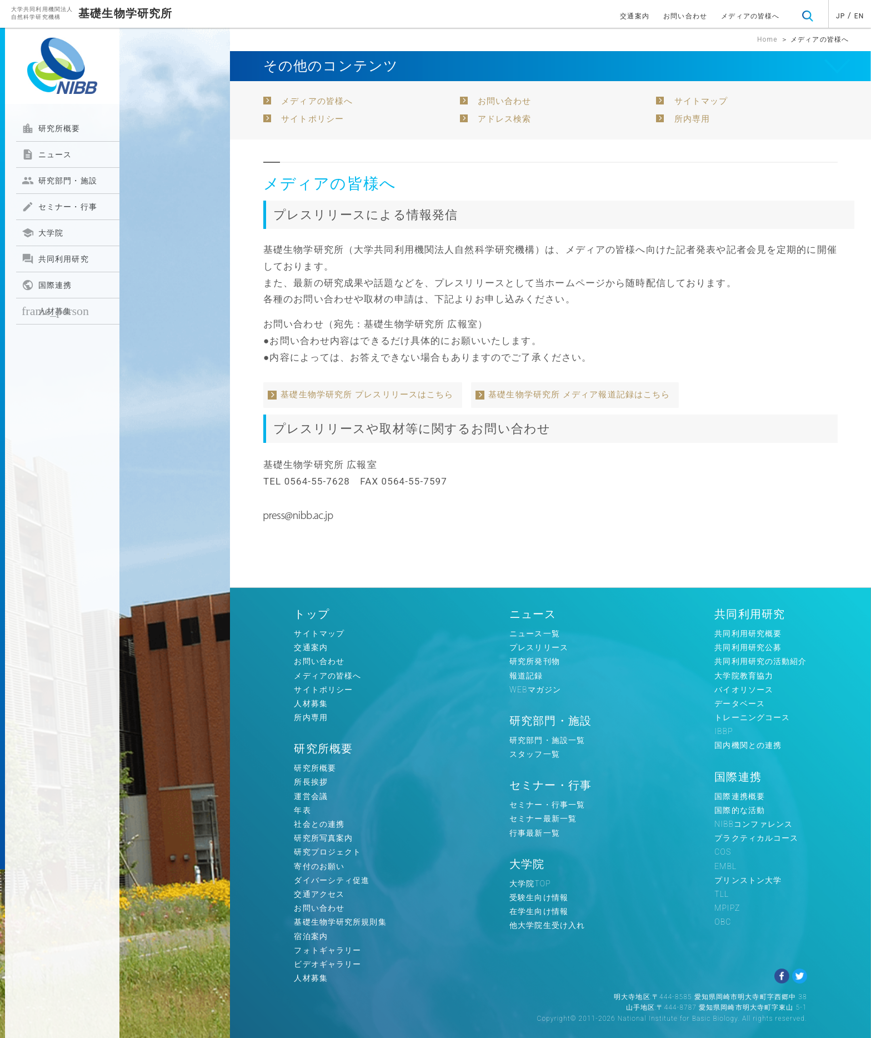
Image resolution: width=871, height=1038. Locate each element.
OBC (722, 921)
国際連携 (47, 285)
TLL (721, 894)
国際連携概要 (739, 796)
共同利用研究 (55, 259)
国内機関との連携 (748, 745)
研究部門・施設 (59, 180)
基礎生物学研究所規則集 (340, 921)
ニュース (47, 154)
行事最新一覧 (534, 833)
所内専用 (692, 119)
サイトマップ (701, 101)
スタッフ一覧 (534, 754)
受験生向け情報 (538, 897)
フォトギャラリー (327, 950)
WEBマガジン (535, 689)
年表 (302, 810)
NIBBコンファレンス (753, 824)
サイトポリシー (312, 119)
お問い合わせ (685, 16)
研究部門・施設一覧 (547, 740)
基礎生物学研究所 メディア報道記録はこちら (579, 395)
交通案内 (634, 16)
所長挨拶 (310, 781)
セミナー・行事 (59, 207)
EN (859, 16)
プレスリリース (538, 647)
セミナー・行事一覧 (547, 804)
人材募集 (55, 311)
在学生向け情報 (538, 911)
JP (840, 16)
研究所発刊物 (534, 661)
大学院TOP (530, 883)
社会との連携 (319, 824)
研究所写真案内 (323, 838)
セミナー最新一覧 (543, 818)
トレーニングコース (752, 717)
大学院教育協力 (743, 675)
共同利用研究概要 (748, 633)
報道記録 (526, 675)
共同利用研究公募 (748, 647)
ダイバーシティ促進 (331, 880)
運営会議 (310, 796)
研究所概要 (51, 128)
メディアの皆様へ (750, 16)
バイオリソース (743, 689)
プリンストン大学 (748, 880)
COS (722, 851)
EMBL (725, 866)
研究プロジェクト (327, 851)
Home (767, 39)
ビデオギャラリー (327, 964)
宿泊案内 (310, 936)
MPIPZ (727, 908)
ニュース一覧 (534, 633)
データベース (739, 703)
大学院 (42, 233)
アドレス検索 (505, 119)
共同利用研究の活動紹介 (760, 661)
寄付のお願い (319, 866)
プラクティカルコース (756, 838)
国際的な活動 (739, 810)
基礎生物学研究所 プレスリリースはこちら (367, 395)
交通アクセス (319, 894)
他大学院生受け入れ (547, 925)
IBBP (723, 731)
